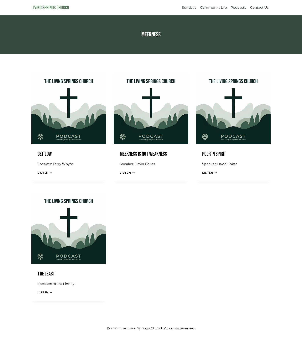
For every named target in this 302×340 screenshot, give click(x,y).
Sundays (189, 7)
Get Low (45, 154)
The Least (46, 274)
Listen (45, 172)
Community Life (213, 7)
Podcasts (238, 7)
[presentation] (68, 106)
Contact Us (259, 7)
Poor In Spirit (214, 154)
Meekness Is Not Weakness (143, 154)
